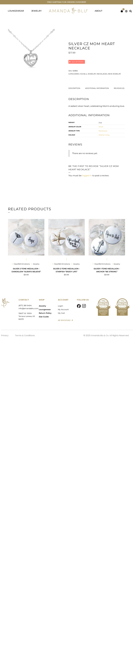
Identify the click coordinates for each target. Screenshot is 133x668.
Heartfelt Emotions (22, 264)
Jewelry (92, 74)
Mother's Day (104, 135)
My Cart (61, 313)
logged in (87, 175)
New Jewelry (114, 74)
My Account (63, 309)
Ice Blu (83, 74)
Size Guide (44, 317)
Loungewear (45, 309)
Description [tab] (74, 88)
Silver (101, 127)
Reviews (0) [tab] (119, 88)
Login (60, 306)
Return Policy (45, 313)
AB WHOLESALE (65, 320)
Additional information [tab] (97, 88)
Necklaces (102, 74)
